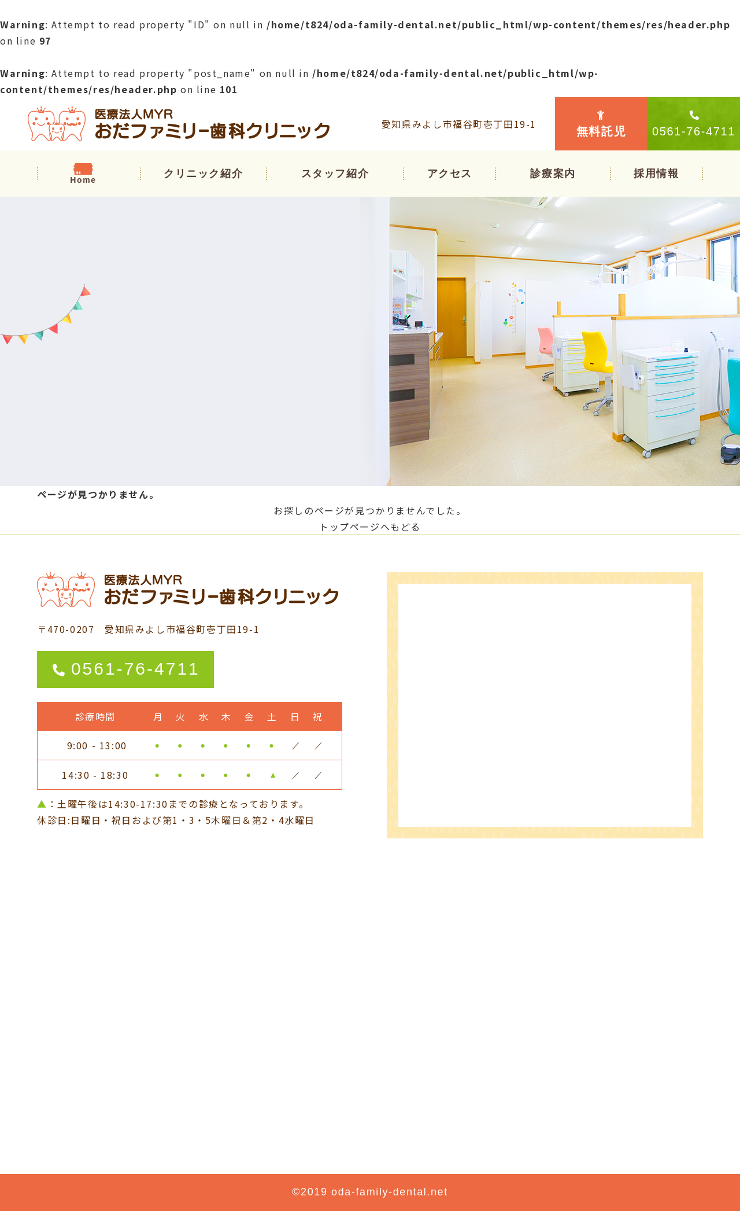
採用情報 (656, 173)
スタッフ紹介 (335, 173)
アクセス (449, 173)
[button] (553, 173)
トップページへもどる (370, 526)
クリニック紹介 (203, 173)
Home (83, 180)
